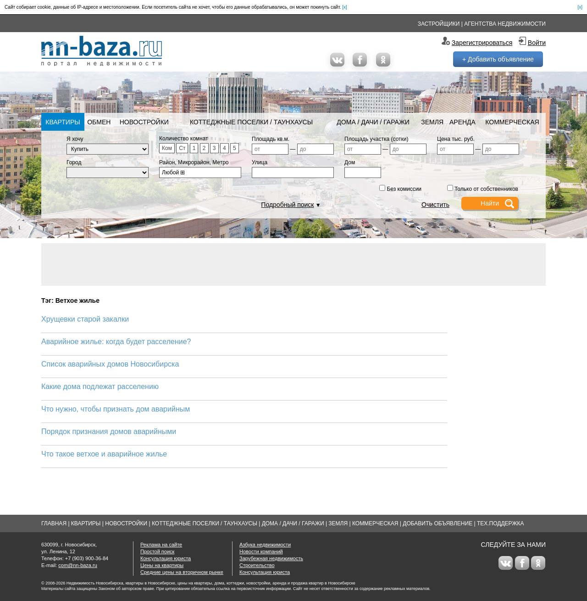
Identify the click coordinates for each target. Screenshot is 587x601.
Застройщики (439, 24)
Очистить (435, 204)
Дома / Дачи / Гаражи (373, 122)
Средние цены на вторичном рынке (181, 572)
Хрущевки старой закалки (85, 319)
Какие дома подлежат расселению (100, 386)
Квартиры (62, 122)
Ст (182, 148)
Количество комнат (183, 138)
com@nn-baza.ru (77, 565)
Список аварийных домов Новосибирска (110, 364)
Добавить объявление (437, 523)
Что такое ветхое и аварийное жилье (104, 454)
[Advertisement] (293, 263)
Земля (432, 122)
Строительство (257, 565)
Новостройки (144, 122)
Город (73, 162)
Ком (167, 148)
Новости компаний (261, 551)
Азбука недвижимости (265, 544)
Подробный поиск (287, 204)
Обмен (99, 122)
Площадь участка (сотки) (376, 139)
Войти (537, 42)
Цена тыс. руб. (456, 139)
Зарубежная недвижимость (271, 558)
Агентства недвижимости (505, 24)
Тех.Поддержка (500, 523)
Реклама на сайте (161, 544)
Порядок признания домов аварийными (108, 431)
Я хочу (74, 139)
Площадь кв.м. (270, 139)
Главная (53, 523)
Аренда (462, 122)
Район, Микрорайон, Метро (194, 162)
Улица (259, 162)
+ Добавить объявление (498, 59)
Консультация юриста (165, 558)
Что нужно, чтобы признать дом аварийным (115, 409)
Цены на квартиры (161, 565)
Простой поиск (157, 551)
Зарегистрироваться (482, 42)
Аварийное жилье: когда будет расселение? (116, 341)
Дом (349, 162)
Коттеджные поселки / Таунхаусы (251, 122)
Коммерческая (512, 122)
